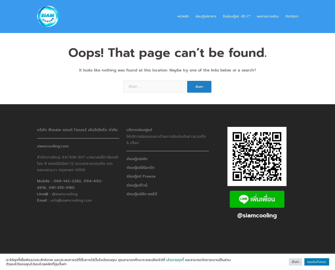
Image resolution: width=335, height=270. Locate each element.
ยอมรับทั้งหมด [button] (316, 262)
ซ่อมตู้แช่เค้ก (136, 159)
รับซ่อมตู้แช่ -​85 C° (236, 16)
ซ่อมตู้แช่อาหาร (206, 16)
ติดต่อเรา (292, 16)
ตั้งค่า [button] (295, 262)
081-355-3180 (62, 188)
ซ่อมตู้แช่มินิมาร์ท (140, 167)
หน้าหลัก (183, 16)
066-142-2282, (68, 181)
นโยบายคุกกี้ (175, 259)
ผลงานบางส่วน (268, 16)
